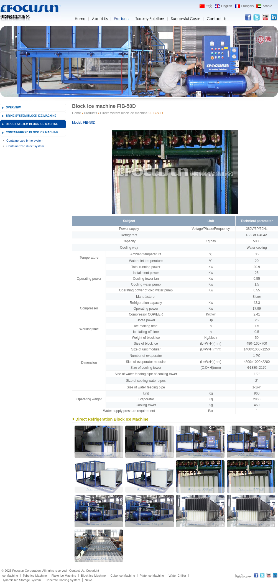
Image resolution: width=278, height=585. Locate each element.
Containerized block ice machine (32, 132)
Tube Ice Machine (35, 575)
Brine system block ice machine (31, 115)
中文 (209, 6)
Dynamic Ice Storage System (21, 580)
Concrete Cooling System (62, 580)
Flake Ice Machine (64, 575)
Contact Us (76, 570)
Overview (13, 107)
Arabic (267, 6)
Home (76, 113)
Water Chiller (177, 575)
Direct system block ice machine (32, 124)
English (226, 6)
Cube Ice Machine (122, 575)
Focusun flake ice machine (30, 13)
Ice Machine (10, 575)
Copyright (92, 570)
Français (247, 6)
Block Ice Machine (93, 575)
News (89, 580)
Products (90, 113)
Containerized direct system (25, 146)
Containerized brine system (24, 140)
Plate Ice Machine (152, 575)
